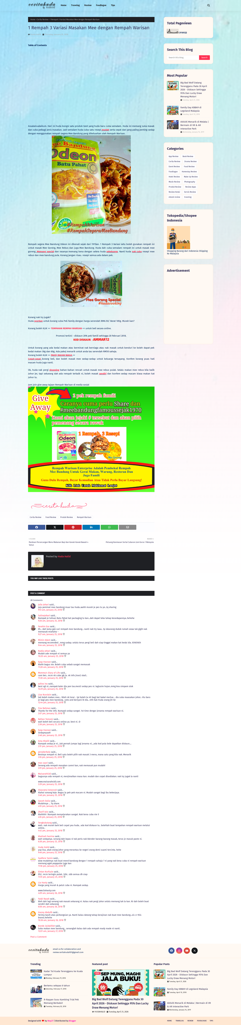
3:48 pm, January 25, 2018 (50, 795)
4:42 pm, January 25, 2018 (50, 830)
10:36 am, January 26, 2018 (51, 920)
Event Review (174, 166)
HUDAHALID (100, 1012)
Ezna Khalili (43, 741)
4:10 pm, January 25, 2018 (50, 806)
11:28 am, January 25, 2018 (51, 667)
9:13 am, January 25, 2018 (50, 610)
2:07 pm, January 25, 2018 (50, 713)
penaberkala (44, 752)
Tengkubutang (45, 822)
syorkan (38, 321)
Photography (189, 182)
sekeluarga (112, 251)
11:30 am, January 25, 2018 (51, 678)
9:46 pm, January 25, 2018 (50, 852)
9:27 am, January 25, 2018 (50, 634)
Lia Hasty (42, 882)
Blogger (72, 1021)
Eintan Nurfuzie (45, 871)
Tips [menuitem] (113, 5)
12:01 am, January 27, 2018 (51, 931)
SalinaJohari (44, 615)
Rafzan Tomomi (45, 719)
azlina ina (43, 683)
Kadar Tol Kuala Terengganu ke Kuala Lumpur (63, 973)
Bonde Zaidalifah (46, 926)
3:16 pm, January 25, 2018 (50, 757)
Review (190, 1021)
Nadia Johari (44, 651)
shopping (54, 370)
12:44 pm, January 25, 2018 (51, 702)
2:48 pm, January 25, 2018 (50, 735)
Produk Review (66, 517)
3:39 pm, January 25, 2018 (50, 784)
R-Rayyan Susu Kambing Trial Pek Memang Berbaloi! (61, 1001)
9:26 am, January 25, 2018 (50, 620)
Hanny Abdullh (45, 912)
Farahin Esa (43, 626)
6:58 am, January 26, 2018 (50, 906)
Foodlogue (173, 172)
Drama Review (190, 161)
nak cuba (137, 251)
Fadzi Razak (43, 899)
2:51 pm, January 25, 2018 (50, 746)
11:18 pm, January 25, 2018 (51, 866)
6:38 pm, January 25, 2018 (50, 841)
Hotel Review (174, 177)
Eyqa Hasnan (44, 662)
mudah (105, 129)
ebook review (174, 197)
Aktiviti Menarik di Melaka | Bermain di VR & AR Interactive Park (194, 125)
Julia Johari (43, 604)
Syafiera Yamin (45, 858)
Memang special (45, 251)
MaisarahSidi (44, 774)
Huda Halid (36, 34)
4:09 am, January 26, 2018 (50, 893)
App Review (173, 156)
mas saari (43, 763)
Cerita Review (42, 19)
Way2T (50, 1021)
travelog (187, 197)
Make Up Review (191, 177)
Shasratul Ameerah (47, 790)
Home (32, 19)
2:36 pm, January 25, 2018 (50, 724)
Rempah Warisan (84, 517)
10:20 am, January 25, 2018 (51, 656)
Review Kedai (174, 192)
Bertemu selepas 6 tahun (57, 985)
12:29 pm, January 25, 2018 (51, 689)
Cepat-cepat (35, 358)
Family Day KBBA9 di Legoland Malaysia (190, 109)
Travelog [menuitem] (75, 5)
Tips (211, 1021)
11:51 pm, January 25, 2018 (50, 877)
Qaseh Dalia (44, 801)
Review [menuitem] (87, 5)
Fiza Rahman (44, 708)
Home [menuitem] (63, 5)
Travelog (180, 1021)
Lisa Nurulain (44, 694)
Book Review (188, 156)
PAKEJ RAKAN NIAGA (62, 355)
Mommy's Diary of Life (49, 673)
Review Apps (190, 187)
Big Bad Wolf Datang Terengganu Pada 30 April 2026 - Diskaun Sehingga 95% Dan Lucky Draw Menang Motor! (193, 89)
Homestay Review (189, 172)
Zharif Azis (43, 812)
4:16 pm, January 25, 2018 (50, 817)
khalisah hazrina (46, 836)
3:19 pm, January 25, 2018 (50, 768)
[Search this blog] (183, 57)
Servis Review (190, 192)
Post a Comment (38, 937)
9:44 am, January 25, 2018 (50, 645)
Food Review (50, 517)
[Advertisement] (91, 88)
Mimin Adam (44, 640)
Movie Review (174, 182)
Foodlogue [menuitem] (101, 5)
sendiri (102, 373)
